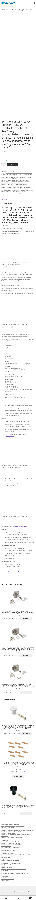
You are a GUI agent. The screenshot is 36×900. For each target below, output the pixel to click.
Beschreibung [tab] (4, 199)
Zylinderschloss (19, 184)
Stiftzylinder (27, 185)
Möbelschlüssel (22, 177)
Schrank (26, 180)
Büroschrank (21, 187)
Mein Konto (6, 898)
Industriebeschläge (16, 193)
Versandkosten (14, 158)
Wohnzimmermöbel (11, 180)
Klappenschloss (9, 190)
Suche (18, 898)
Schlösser (8, 7)
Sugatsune (29, 181)
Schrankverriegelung (5, 177)
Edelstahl (3, 191)
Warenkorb (28, 897)
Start (4, 7)
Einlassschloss (9, 191)
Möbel (21, 178)
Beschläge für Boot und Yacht (28, 174)
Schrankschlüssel (26, 175)
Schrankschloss (4, 188)
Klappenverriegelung (19, 180)
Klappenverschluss (24, 188)
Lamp (14, 184)
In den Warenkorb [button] (26, 618)
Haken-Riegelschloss (6, 178)
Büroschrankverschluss (6, 193)
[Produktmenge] (3, 164)
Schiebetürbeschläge (16, 174)
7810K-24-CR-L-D (14, 177)
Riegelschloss (24, 193)
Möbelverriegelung (15, 178)
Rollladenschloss (20, 183)
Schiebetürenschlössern (14, 188)
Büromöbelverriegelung (21, 181)
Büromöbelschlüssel (5, 181)
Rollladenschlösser (5, 187)
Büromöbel (3, 180)
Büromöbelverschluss (28, 190)
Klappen (25, 184)
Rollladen (24, 191)
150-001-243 (19, 175)
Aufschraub (13, 181)
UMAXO (22, 185)
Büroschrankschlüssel (6, 183)
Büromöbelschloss (17, 191)
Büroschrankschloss (11, 175)
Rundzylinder (27, 187)
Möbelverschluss (14, 187)
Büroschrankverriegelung (6, 184)
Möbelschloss (29, 177)
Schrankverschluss (16, 185)
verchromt (14, 183)
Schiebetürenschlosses (6, 185)
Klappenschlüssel (26, 178)
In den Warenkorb (12, 164)
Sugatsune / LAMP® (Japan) (14, 571)
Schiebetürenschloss (18, 190)
